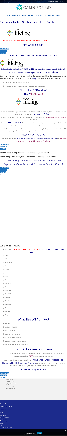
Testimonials (51, 15)
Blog (37, 15)
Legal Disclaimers (3, 419)
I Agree (39, 433)
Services (24, 15)
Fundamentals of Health (6, 427)
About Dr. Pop (15, 15)
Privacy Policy (3, 415)
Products (42, 15)
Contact (58, 15)
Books (1, 423)
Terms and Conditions (4, 417)
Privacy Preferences (30, 433)
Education (30, 15)
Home (8, 15)
